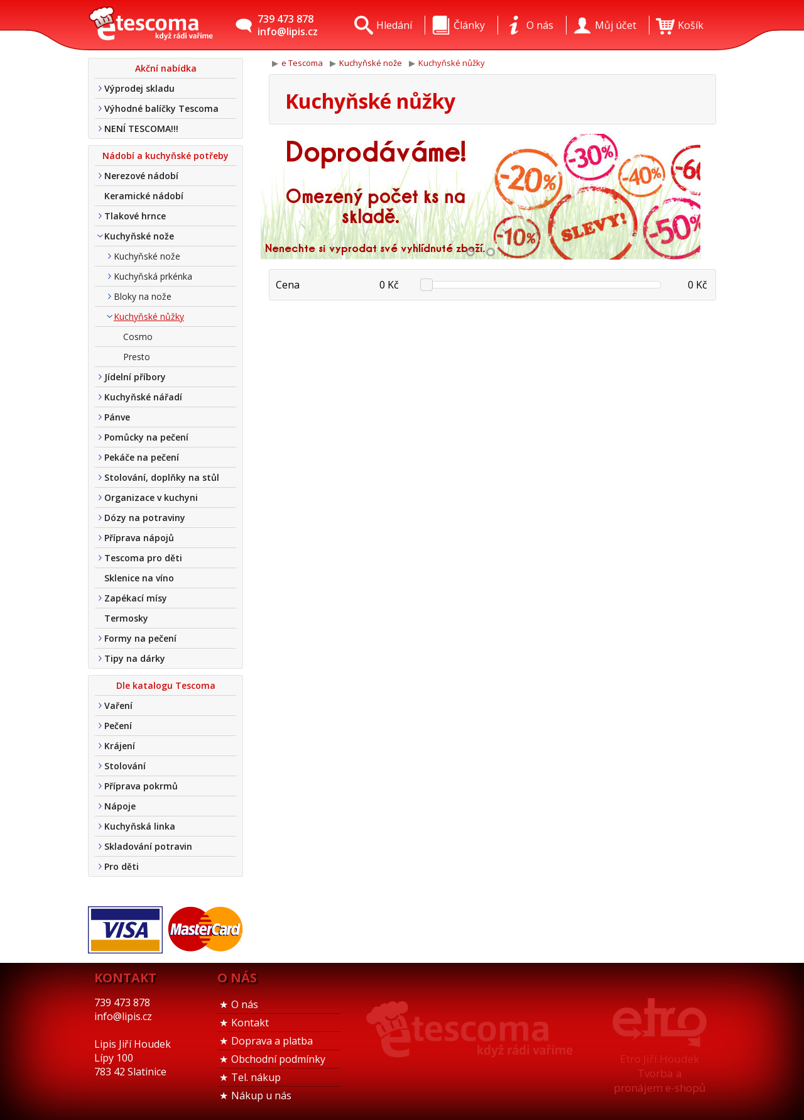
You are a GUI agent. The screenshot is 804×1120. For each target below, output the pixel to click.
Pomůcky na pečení (146, 437)
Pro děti (121, 866)
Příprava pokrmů (141, 786)
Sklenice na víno (139, 578)
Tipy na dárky (134, 658)
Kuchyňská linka (139, 826)
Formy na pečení (140, 638)
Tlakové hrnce (135, 216)
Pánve (117, 417)
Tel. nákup (256, 1077)
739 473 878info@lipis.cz (288, 25)
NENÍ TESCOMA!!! (141, 129)
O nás (244, 1004)
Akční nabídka (166, 68)
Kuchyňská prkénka (153, 276)
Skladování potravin (148, 846)
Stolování (125, 766)
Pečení (118, 726)
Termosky (126, 618)
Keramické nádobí (143, 196)
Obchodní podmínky (278, 1059)
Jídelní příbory (135, 377)
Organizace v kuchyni (151, 497)
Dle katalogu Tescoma (165, 685)
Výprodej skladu (139, 88)
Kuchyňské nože (139, 236)
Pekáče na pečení (141, 457)
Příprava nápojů (139, 538)
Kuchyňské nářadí (143, 397)
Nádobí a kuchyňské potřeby (165, 156)
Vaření (118, 705)
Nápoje (120, 806)
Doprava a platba (272, 1041)
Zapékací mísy (135, 598)
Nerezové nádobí (141, 176)
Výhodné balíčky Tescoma (161, 108)
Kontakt (250, 1022)
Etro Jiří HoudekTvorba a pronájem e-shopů (659, 1073)
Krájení (119, 746)
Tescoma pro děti (143, 558)
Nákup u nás (261, 1095)
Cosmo (138, 337)
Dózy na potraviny (144, 518)
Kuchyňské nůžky (149, 316)
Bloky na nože (142, 296)
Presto (136, 357)
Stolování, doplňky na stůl (161, 477)
